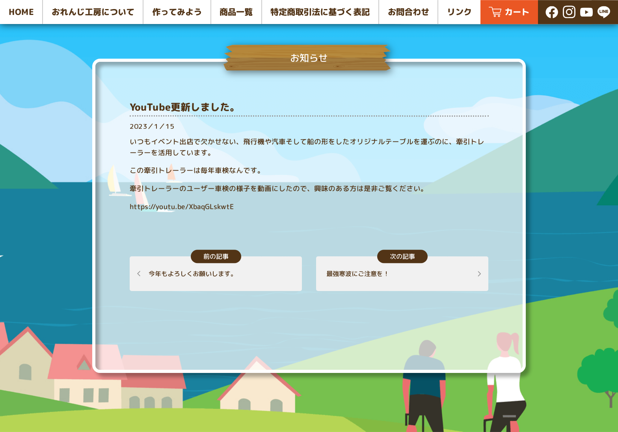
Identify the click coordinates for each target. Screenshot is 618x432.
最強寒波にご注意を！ (357, 273)
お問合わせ (408, 12)
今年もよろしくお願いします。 (193, 273)
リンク (459, 12)
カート (516, 12)
